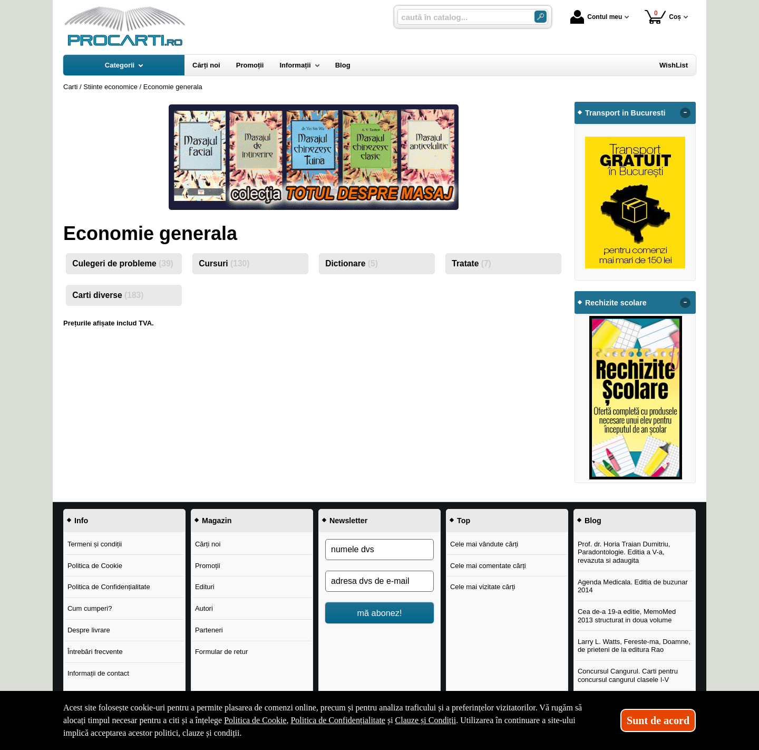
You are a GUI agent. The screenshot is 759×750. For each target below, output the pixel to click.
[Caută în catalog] (540, 17)
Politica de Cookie (94, 566)
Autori (204, 608)
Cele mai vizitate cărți (482, 587)
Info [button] (81, 520)
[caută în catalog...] (461, 17)
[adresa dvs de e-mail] (379, 581)
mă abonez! (379, 613)
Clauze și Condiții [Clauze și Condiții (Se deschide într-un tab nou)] (425, 720)
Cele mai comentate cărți (488, 566)
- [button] (685, 113)
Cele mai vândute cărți (484, 544)
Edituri (205, 587)
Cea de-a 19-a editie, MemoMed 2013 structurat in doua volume (627, 616)
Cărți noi (207, 544)
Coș (663, 16)
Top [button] (463, 520)
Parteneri (209, 630)
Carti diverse (107, 295)
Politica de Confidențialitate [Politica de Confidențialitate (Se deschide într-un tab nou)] (337, 720)
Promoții (207, 566)
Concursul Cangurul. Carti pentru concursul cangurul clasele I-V (628, 675)
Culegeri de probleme (122, 263)
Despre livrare (88, 630)
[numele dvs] (379, 549)
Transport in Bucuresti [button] (625, 113)
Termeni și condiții (94, 544)
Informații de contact (98, 673)
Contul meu (596, 17)
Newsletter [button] (348, 520)
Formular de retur (221, 652)
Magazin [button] (216, 520)
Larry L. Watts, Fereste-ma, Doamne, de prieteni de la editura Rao (634, 646)
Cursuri (224, 263)
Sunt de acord (658, 720)
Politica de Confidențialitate (108, 587)
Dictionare (351, 263)
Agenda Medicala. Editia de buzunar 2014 (633, 586)
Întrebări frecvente (95, 652)
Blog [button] (593, 520)
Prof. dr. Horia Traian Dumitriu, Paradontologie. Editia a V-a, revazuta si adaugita (624, 552)
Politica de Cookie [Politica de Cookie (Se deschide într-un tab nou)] (255, 720)
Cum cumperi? (89, 608)
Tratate (471, 263)
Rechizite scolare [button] (616, 303)
